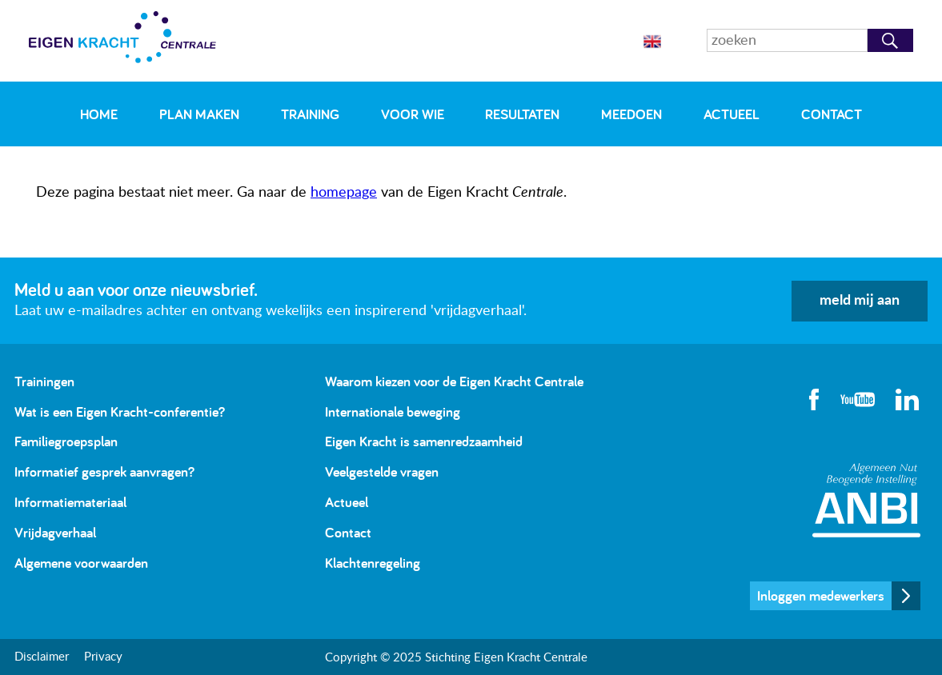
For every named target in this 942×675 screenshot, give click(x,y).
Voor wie (412, 114)
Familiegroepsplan (66, 441)
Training (310, 114)
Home (99, 114)
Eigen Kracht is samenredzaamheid (424, 441)
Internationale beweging (392, 411)
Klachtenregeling (372, 562)
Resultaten (522, 114)
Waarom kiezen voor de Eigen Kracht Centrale (454, 381)
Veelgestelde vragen (382, 471)
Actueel (731, 114)
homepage (344, 193)
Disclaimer (41, 657)
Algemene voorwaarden (81, 562)
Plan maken (199, 114)
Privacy (103, 657)
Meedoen (631, 114)
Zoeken (890, 40)
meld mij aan (860, 301)
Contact (831, 114)
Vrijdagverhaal (55, 532)
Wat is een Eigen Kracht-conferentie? (119, 411)
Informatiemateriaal (70, 502)
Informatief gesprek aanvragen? (104, 471)
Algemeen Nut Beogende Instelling (866, 500)
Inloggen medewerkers (820, 595)
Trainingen (44, 381)
